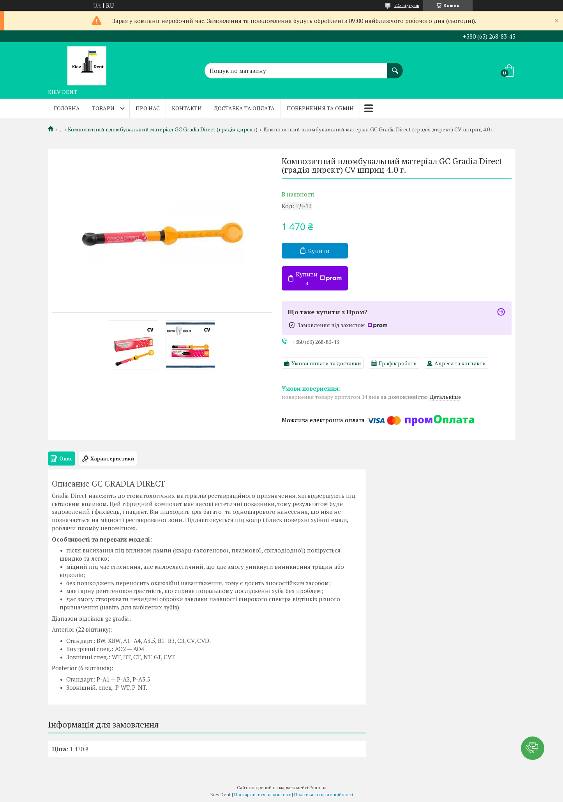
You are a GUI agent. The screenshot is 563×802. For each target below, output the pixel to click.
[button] (532, 748)
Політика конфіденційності (323, 794)
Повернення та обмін (320, 108)
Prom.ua (318, 787)
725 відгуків (406, 5)
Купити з (319, 278)
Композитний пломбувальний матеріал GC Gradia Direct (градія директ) (163, 129)
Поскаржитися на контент (262, 794)
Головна (67, 108)
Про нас (148, 108)
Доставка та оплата (244, 108)
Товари (103, 108)
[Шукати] (395, 66)
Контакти (187, 108)
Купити (319, 250)
